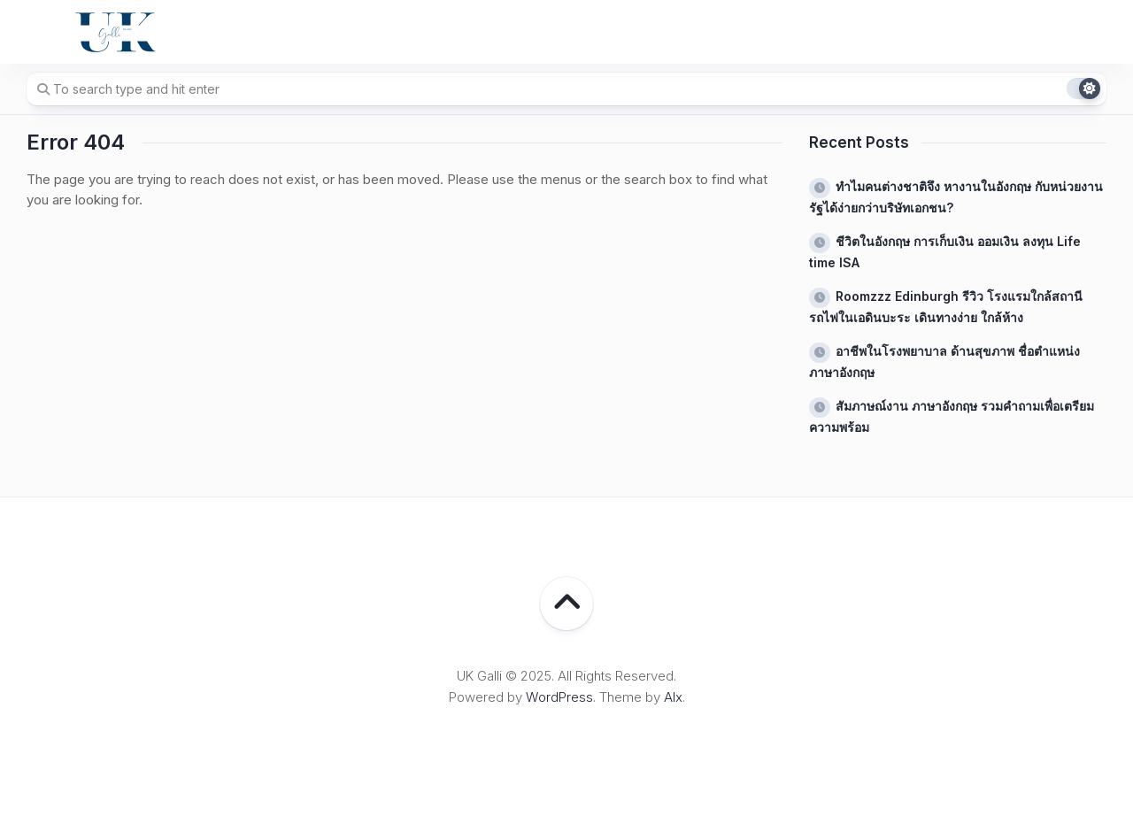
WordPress (559, 697)
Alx (673, 697)
